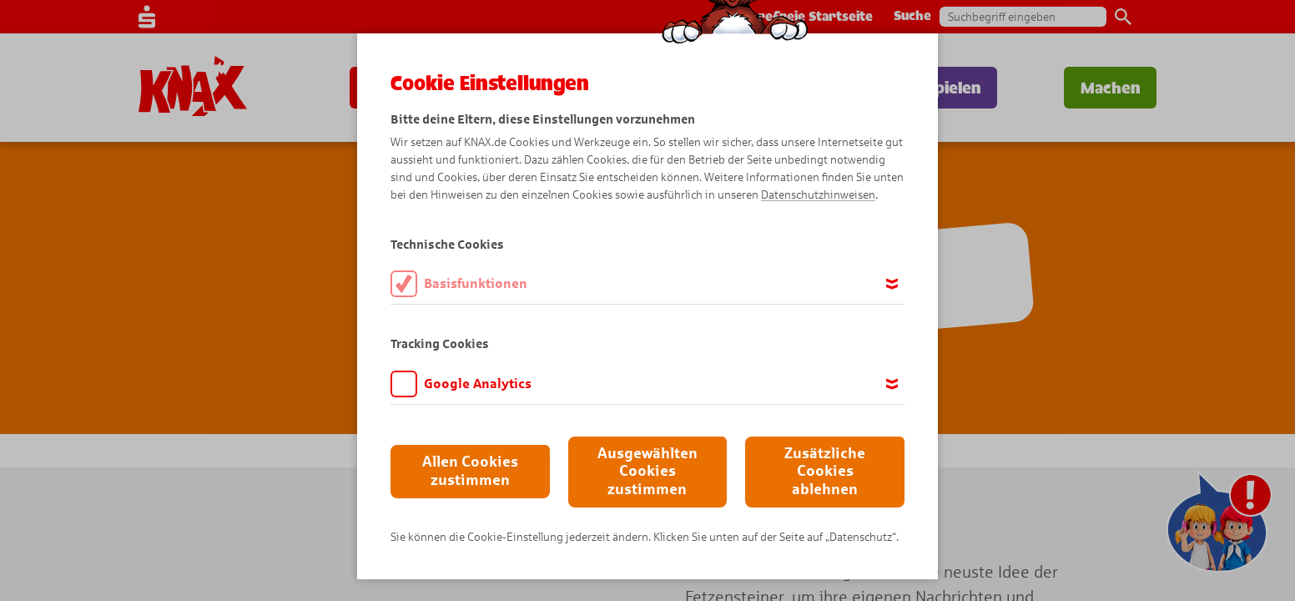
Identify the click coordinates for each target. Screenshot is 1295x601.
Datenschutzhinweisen (818, 195)
